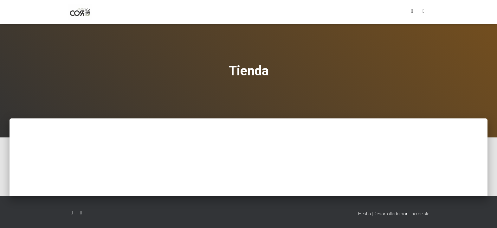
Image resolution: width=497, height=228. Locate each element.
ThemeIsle (419, 213)
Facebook (412, 12)
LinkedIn (423, 12)
